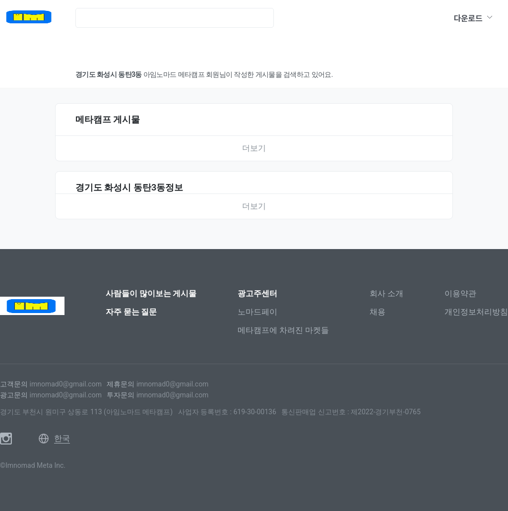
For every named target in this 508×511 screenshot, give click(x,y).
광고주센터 (257, 293)
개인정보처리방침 (476, 312)
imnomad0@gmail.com (65, 384)
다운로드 (473, 18)
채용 (377, 312)
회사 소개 (386, 293)
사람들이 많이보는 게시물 (151, 293)
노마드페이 (257, 312)
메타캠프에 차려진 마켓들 (283, 330)
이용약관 (460, 293)
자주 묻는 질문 (131, 312)
